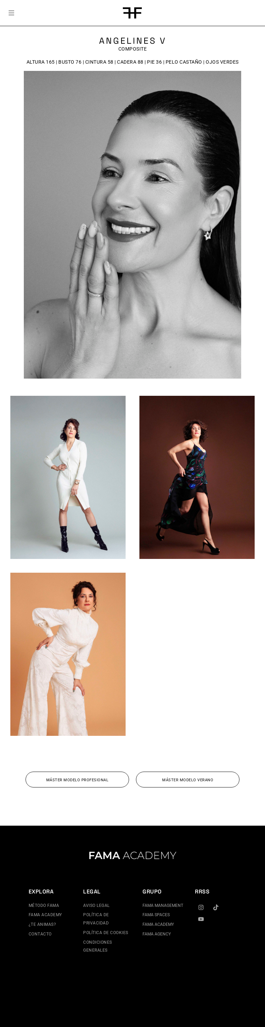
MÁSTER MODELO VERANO (187, 780)
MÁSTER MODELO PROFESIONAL (77, 780)
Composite (132, 49)
